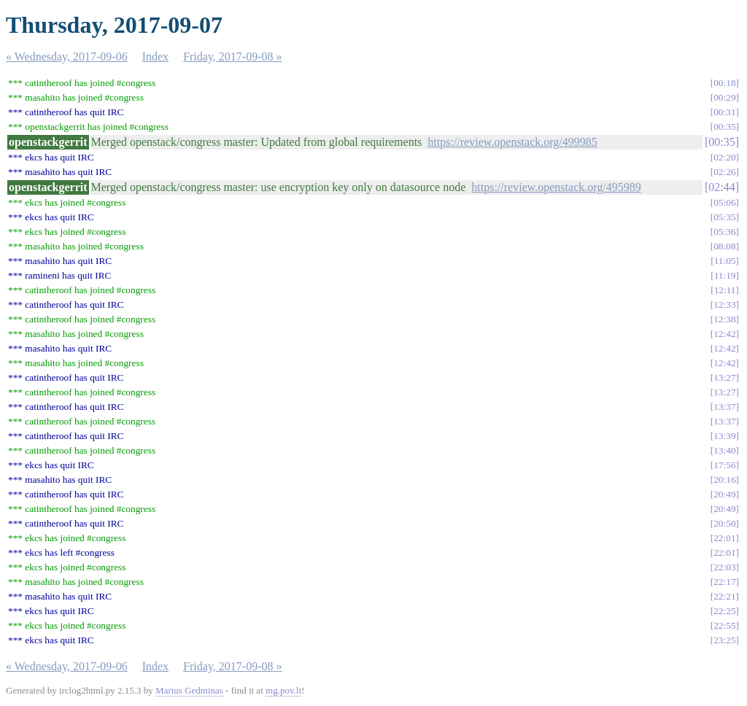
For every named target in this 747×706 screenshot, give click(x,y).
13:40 (724, 450)
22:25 (724, 610)
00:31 (724, 111)
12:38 (724, 319)
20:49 (724, 494)
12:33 (724, 304)
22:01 (724, 537)
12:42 (724, 333)
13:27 (724, 377)
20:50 (724, 523)
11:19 (725, 275)
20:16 (724, 479)
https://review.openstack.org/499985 (512, 142)
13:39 (724, 435)
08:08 (724, 246)
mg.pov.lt (283, 690)
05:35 (724, 217)
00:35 (724, 126)
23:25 (724, 640)
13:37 (724, 406)
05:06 (724, 202)
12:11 (725, 289)
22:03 (724, 567)
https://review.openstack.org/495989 (555, 187)
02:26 (724, 171)
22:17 (724, 581)
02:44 (721, 187)
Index (155, 56)
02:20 (724, 157)
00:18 (724, 82)
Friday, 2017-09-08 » (232, 56)
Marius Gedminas (189, 690)
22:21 (724, 596)
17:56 (724, 464)
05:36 (724, 231)
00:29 (724, 97)
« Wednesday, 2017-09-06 (67, 56)
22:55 (724, 625)
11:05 (725, 260)
